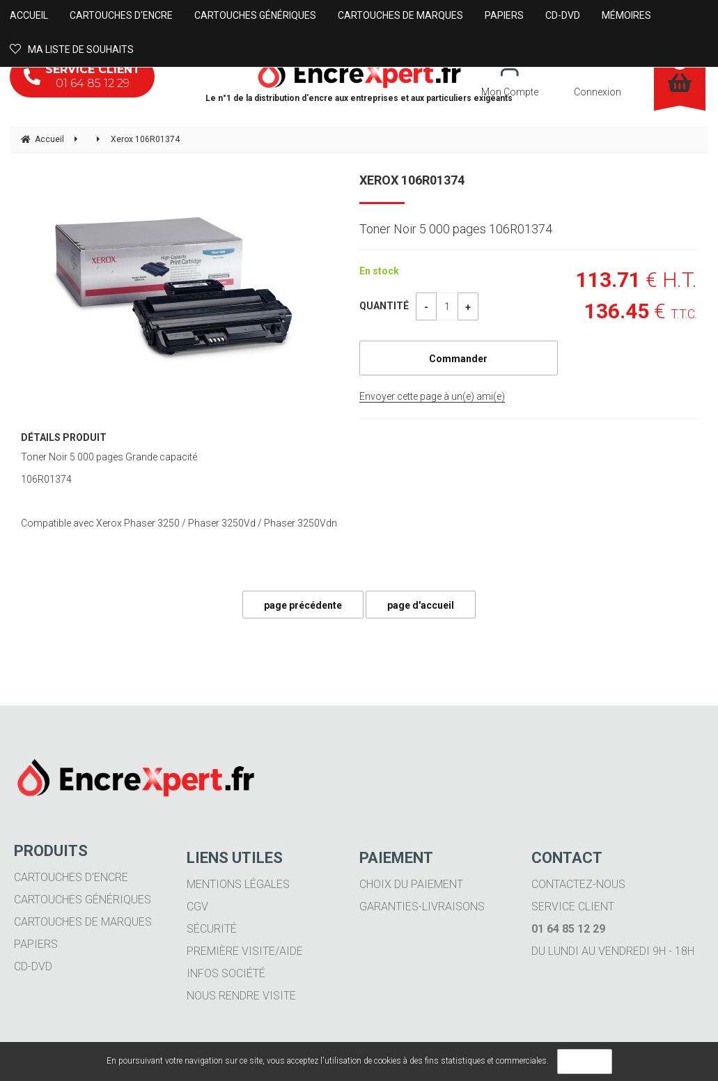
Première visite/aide (245, 951)
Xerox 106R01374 (412, 180)
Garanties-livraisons (422, 906)
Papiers (36, 944)
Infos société (226, 973)
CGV (197, 906)
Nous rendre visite (241, 995)
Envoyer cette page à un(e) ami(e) (432, 396)
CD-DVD (33, 966)
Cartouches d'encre (71, 877)
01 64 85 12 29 (82, 76)
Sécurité (212, 928)
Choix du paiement (411, 884)
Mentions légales (238, 884)
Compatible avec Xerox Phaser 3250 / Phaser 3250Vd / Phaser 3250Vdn (179, 523)
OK (585, 1061)
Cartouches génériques (82, 899)
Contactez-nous (578, 884)
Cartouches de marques (83, 921)
